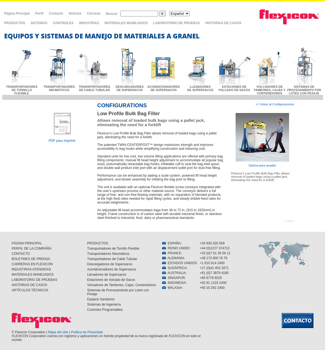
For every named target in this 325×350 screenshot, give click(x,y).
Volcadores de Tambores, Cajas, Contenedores (121, 285)
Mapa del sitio (58, 332)
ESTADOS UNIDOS (179, 263)
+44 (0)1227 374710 (215, 248)
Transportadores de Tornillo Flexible (113, 248)
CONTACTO (21, 254)
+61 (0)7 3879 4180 (214, 273)
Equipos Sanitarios (101, 299)
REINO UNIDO (176, 248)
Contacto (56, 13)
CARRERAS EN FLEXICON (32, 264)
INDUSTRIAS (89, 23)
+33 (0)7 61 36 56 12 (215, 253)
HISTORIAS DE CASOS (223, 23)
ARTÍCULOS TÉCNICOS (30, 290)
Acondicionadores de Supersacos (111, 269)
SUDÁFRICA (174, 268)
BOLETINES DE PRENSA (31, 259)
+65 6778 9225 (211, 278)
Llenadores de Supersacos (106, 274)
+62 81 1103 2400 (213, 283)
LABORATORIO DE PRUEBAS (176, 23)
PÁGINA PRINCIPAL (27, 243)
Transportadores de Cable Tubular (112, 259)
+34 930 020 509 (212, 243)
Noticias (75, 13)
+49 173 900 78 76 (213, 258)
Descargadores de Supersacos (109, 264)
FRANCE (171, 253)
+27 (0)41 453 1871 (214, 268)
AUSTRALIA (174, 273)
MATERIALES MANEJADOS (126, 23)
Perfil (39, 13)
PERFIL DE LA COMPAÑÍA (32, 248)
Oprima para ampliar (262, 140)
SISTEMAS (38, 23)
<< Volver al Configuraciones (275, 104)
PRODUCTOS (14, 23)
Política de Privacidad (87, 332)
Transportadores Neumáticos (108, 254)
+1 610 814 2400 (212, 263)
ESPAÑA (171, 243)
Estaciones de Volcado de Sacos (111, 280)
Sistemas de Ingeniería (104, 304)
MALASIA (172, 288)
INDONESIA (174, 283)
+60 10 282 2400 (212, 288)
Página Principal (17, 13)
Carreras (93, 13)
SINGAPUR (173, 278)
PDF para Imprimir (62, 141)
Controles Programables (105, 310)
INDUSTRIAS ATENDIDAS (31, 269)
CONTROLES (63, 23)
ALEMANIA (173, 258)
